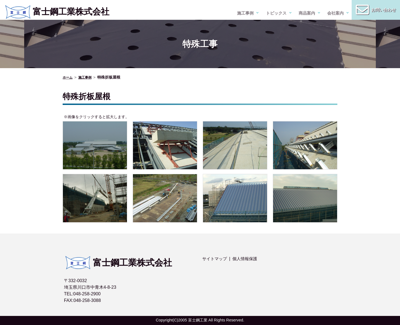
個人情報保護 (247, 258)
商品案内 (307, 13)
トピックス (276, 13)
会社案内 (335, 13)
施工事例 (245, 13)
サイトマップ (215, 258)
